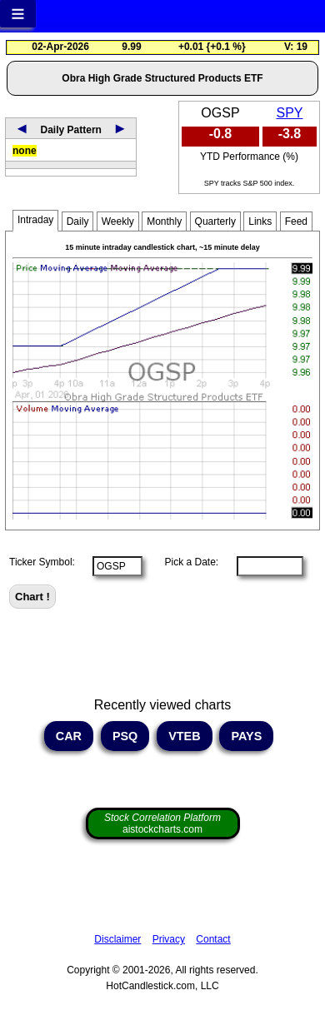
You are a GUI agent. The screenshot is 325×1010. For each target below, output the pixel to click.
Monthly (164, 221)
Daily (78, 221)
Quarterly (215, 221)
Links (260, 221)
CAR (68, 736)
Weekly (118, 221)
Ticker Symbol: (42, 562)
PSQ (125, 736)
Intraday (35, 220)
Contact (213, 939)
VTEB (184, 736)
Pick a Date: (185, 562)
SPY (289, 113)
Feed (296, 221)
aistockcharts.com (162, 823)
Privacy (168, 939)
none (24, 151)
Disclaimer (117, 939)
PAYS (246, 736)
